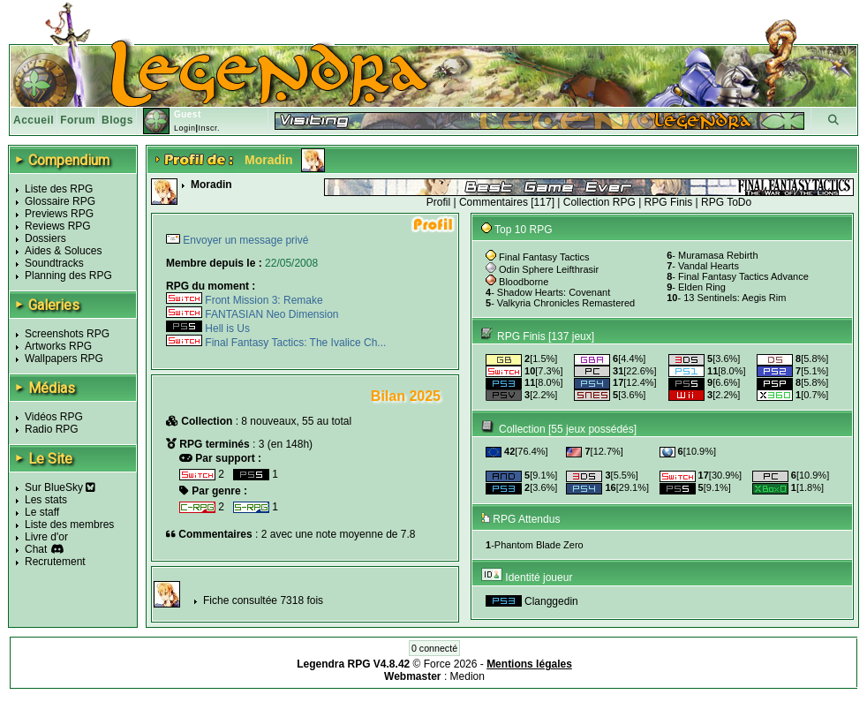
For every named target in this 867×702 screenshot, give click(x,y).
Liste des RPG (59, 189)
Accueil (33, 120)
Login (185, 128)
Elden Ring (702, 287)
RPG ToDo (726, 202)
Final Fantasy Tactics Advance (743, 276)
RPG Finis (669, 202)
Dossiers (45, 238)
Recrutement (55, 561)
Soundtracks (54, 263)
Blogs (117, 120)
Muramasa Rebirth (718, 255)
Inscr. (209, 128)
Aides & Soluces (63, 251)
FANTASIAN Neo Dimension (252, 314)
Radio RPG (52, 429)
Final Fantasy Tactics (544, 257)
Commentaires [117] (506, 202)
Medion (467, 676)
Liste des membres (69, 524)
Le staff (42, 512)
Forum (77, 120)
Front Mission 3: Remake (244, 300)
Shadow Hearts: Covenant (553, 292)
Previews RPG (59, 214)
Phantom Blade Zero (539, 545)
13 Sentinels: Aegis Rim (734, 297)
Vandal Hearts (708, 265)
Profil (438, 202)
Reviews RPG (58, 226)
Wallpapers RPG (64, 358)
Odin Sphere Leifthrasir (549, 269)
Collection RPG (599, 202)
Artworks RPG (58, 346)
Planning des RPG (68, 275)
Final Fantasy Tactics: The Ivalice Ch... (276, 342)
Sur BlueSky (60, 487)
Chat (36, 549)
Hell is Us (208, 328)
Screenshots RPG (67, 334)
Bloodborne (523, 281)
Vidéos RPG (54, 417)
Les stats (46, 500)
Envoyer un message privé (244, 240)
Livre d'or (46, 537)
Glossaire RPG (60, 201)
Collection (522, 429)
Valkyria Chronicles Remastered (566, 303)
